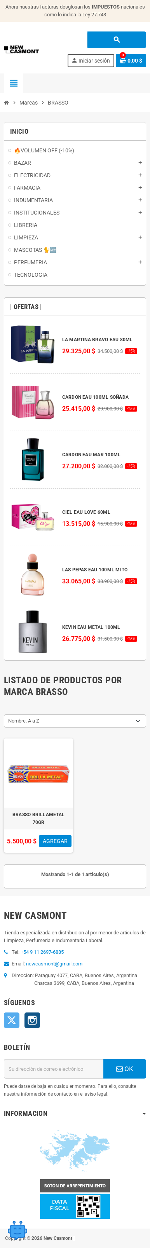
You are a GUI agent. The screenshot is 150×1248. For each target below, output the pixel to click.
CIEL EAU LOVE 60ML (86, 512)
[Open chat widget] (17, 1230)
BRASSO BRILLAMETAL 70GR (38, 818)
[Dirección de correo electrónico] (53, 1069)
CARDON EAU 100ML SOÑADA (95, 397)
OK (124, 1069)
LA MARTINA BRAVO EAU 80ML (97, 339)
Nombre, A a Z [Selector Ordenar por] (23, 721)
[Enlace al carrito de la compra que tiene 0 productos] (131, 60)
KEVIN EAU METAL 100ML (91, 627)
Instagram (32, 1020)
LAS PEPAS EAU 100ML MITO (95, 570)
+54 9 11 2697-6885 (42, 952)
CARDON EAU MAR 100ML (91, 454)
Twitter (11, 1020)
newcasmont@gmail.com (54, 964)
